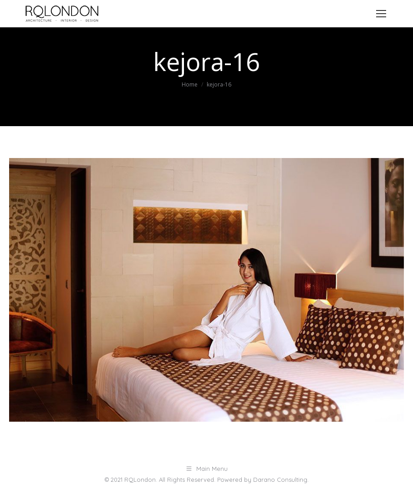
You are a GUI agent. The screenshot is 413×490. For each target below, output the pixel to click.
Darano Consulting (280, 479)
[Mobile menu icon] (381, 14)
